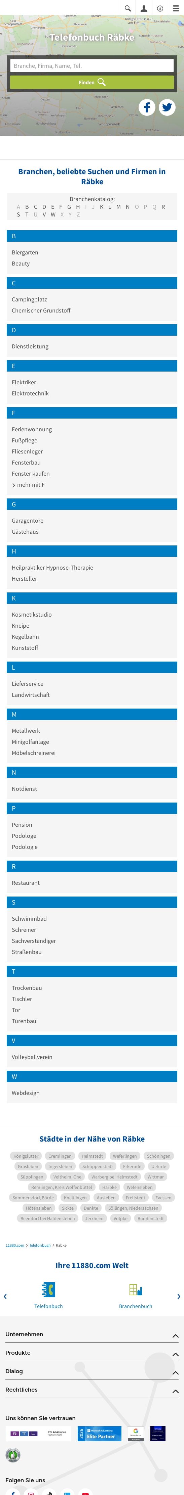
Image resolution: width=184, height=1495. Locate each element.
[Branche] (92, 65)
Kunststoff (25, 648)
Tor (16, 1010)
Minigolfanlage (30, 741)
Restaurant (26, 882)
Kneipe (20, 625)
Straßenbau (27, 952)
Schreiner (24, 929)
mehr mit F (28, 484)
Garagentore (27, 520)
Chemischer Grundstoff (41, 310)
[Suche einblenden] (128, 8)
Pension (22, 824)
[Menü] (176, 8)
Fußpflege (24, 440)
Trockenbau (27, 988)
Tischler (22, 999)
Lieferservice (27, 683)
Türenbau (24, 1021)
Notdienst (24, 788)
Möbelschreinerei (34, 753)
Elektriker (24, 382)
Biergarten (25, 252)
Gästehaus (25, 531)
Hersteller (24, 578)
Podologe (24, 835)
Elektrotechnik (30, 393)
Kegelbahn (25, 636)
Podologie (25, 847)
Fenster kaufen (31, 473)
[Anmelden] (144, 8)
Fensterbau (26, 462)
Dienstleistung (30, 346)
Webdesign (26, 1093)
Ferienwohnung (32, 429)
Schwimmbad (29, 918)
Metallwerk (26, 730)
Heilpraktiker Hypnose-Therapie (52, 567)
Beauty (21, 263)
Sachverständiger (34, 941)
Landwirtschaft (31, 694)
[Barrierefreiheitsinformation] (160, 8)
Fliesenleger (27, 451)
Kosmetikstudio (32, 614)
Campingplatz (29, 299)
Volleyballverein (32, 1057)
